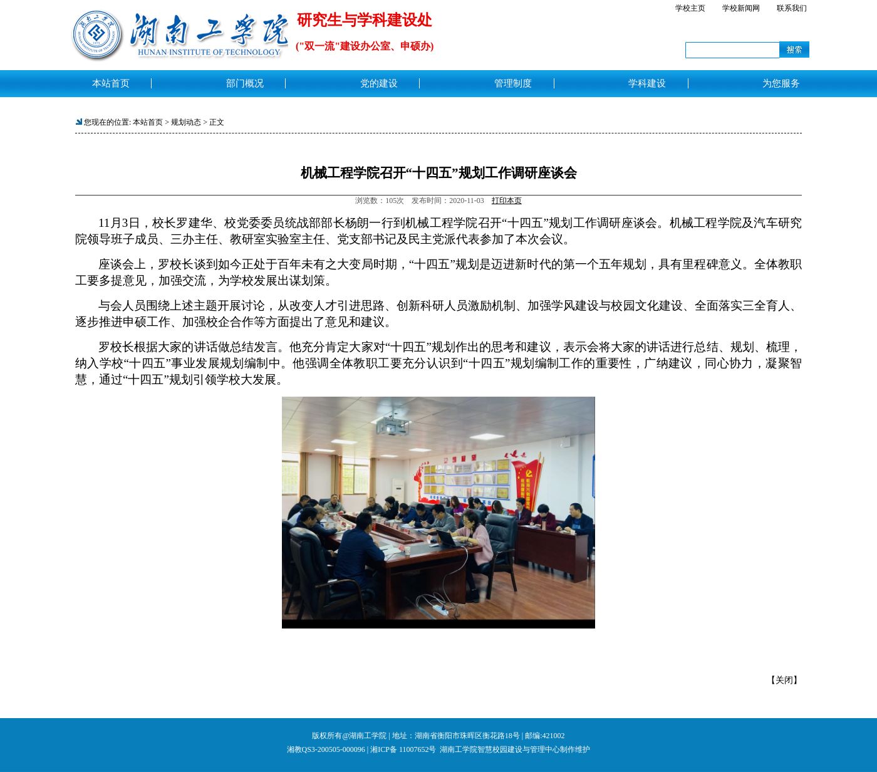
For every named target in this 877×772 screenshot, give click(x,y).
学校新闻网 (741, 8)
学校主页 (690, 8)
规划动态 (186, 122)
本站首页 (148, 122)
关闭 (784, 680)
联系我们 (792, 8)
